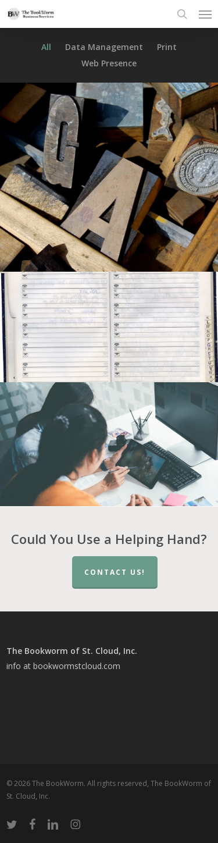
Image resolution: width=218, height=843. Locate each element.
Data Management (104, 47)
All (46, 47)
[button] (205, 14)
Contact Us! (114, 572)
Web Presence (109, 63)
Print (167, 47)
